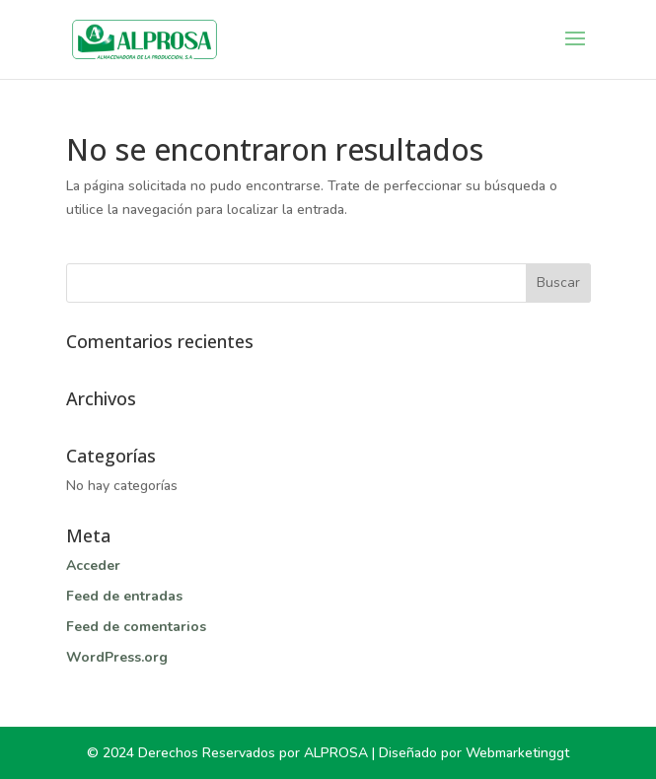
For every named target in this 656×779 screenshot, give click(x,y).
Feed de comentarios (136, 626)
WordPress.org (117, 657)
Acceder (93, 565)
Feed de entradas (124, 596)
